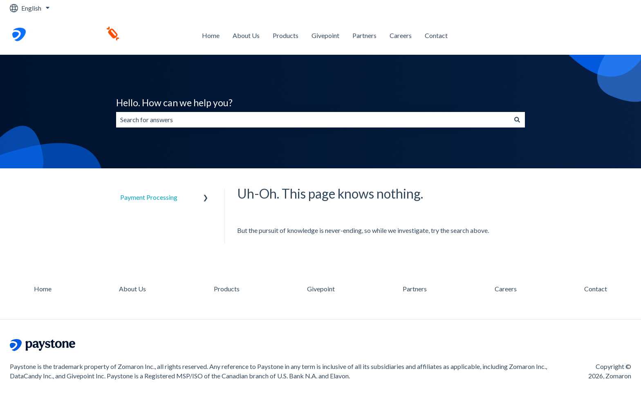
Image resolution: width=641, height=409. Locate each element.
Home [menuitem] (43, 289)
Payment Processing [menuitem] (148, 197)
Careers (401, 35)
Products (285, 35)
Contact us (608, 35)
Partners (364, 35)
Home (211, 35)
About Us (246, 35)
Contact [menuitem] (595, 289)
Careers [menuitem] (506, 289)
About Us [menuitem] (132, 289)
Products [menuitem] (227, 289)
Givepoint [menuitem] (321, 289)
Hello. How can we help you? (174, 102)
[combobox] (312, 119)
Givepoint (325, 35)
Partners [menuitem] (415, 289)
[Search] (517, 119)
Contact (436, 35)
